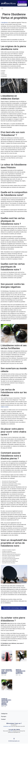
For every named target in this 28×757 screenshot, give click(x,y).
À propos (3, 716)
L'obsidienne (4, 22)
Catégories (4, 713)
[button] (14, 608)
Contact (3, 719)
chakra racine (4, 407)
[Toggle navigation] (2, 8)
